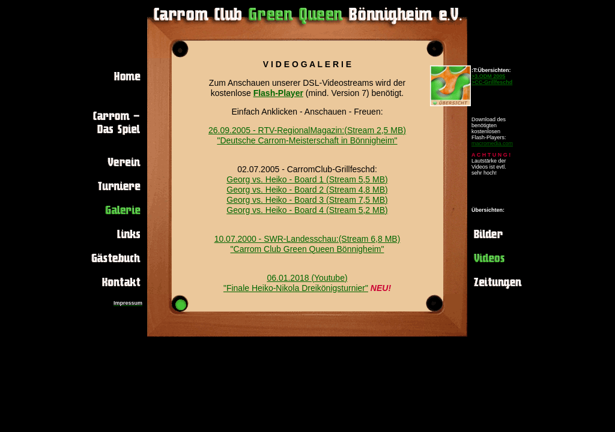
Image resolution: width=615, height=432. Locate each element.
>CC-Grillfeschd (491, 82)
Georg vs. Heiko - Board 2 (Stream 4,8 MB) (306, 189)
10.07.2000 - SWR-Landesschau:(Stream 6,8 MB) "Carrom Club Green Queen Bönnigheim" (307, 244)
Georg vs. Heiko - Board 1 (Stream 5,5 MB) (306, 179)
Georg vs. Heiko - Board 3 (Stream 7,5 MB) (306, 200)
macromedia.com (492, 143)
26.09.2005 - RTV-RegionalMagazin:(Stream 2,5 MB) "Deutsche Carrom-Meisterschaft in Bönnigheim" (307, 135)
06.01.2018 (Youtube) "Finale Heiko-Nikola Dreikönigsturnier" (295, 283)
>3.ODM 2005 (488, 76)
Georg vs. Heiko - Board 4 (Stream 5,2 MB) (306, 210)
